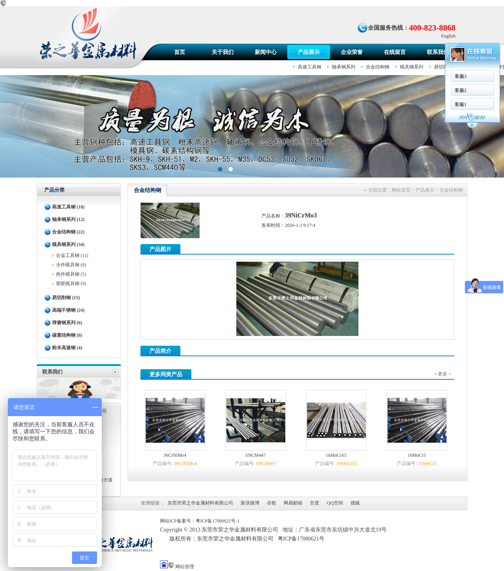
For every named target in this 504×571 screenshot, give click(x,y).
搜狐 (355, 503)
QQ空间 (335, 503)
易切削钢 (443, 67)
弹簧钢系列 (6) (67, 322)
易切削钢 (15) (66, 297)
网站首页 (401, 190)
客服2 (146, 90)
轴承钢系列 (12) (68, 219)
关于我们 (223, 52)
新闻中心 (266, 52)
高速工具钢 (309, 67)
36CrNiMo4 (175, 455)
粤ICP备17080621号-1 (218, 521)
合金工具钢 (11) (72, 255)
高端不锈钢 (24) (68, 310)
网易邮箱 (293, 503)
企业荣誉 (352, 52)
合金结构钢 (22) (68, 232)
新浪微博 (250, 503)
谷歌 (271, 503)
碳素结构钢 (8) (67, 335)
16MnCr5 (417, 455)
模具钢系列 (411, 67)
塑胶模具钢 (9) (71, 283)
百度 (314, 503)
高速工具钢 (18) (68, 207)
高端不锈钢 (475, 67)
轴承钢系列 (343, 67)
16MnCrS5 (336, 455)
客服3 (146, 76)
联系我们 (438, 52)
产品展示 (309, 52)
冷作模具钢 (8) (71, 265)
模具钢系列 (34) (68, 244)
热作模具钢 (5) (71, 274)
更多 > (444, 374)
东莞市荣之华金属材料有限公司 (200, 503)
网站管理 (184, 566)
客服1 (146, 104)
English (448, 36)
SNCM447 (255, 455)
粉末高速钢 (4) (67, 347)
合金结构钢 (377, 67)
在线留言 (395, 52)
